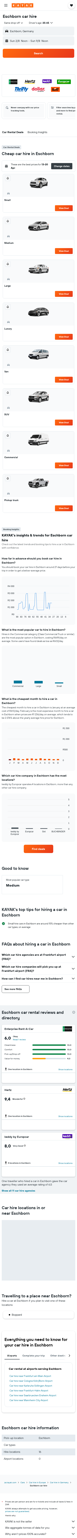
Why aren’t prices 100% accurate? (40, 1534)
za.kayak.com (10, 1482)
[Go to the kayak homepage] (22, 5)
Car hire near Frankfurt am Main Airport (30, 1376)
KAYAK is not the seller (40, 1521)
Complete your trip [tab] (33, 1355)
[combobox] (14, 23)
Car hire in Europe (37, 1482)
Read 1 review (19, 1039)
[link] (38, 849)
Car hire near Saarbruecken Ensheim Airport (32, 1395)
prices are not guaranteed (17, 1511)
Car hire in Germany (59, 1482)
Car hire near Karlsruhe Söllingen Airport (30, 1385)
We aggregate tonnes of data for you (40, 1528)
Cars (22, 1482)
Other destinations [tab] (61, 1355)
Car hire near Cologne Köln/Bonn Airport (31, 1380)
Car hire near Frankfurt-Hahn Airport (28, 1390)
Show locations (65, 1069)
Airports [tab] (12, 1355)
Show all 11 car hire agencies (18, 1190)
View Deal (64, 208)
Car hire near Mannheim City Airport (28, 1400)
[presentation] (73, 1012)
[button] (6, 5)
